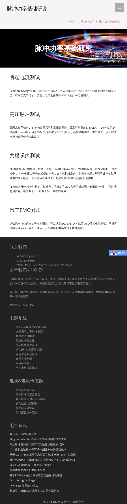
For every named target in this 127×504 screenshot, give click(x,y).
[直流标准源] (13, 363)
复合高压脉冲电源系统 (23, 434)
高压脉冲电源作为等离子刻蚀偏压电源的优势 (37, 444)
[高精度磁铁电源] (13, 336)
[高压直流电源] (13, 358)
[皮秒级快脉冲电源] (13, 345)
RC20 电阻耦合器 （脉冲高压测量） (31, 465)
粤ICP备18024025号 (55, 501)
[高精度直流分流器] (13, 412)
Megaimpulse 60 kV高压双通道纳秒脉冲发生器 (38, 439)
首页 (71, 21)
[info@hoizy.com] (13, 256)
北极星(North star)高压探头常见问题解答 (34, 490)
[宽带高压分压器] (13, 390)
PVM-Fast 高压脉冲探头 (24, 485)
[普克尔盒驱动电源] (13, 354)
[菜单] (119, 7)
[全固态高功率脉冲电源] (13, 331)
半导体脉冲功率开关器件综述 (27, 470)
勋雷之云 (78, 501)
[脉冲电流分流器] (13, 408)
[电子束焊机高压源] (13, 367)
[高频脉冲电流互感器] (13, 394)
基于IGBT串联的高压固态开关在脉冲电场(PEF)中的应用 (43, 454)
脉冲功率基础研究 (109, 21)
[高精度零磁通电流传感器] (13, 399)
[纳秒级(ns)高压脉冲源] (13, 349)
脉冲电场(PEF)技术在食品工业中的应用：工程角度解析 (42, 459)
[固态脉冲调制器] (13, 340)
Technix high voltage (22, 480)
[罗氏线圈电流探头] (13, 403)
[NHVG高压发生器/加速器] (13, 327)
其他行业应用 (86, 21)
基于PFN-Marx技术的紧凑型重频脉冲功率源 (36, 475)
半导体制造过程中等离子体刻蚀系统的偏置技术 (38, 449)
